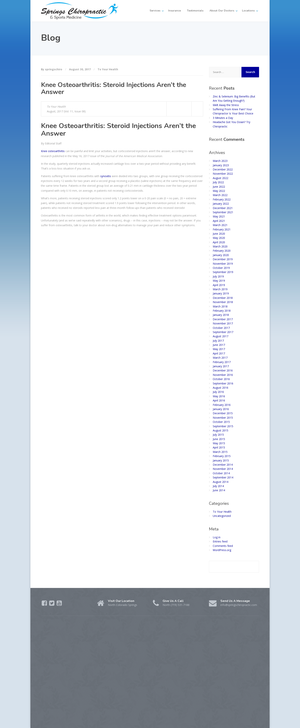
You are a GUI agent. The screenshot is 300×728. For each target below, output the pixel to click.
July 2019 (218, 276)
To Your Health (108, 69)
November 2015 (223, 417)
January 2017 (221, 366)
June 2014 (219, 490)
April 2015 (219, 447)
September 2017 (223, 332)
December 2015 (223, 413)
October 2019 (221, 268)
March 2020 (220, 246)
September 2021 (223, 212)
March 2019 (220, 289)
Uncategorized (222, 516)
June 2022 (219, 186)
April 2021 (219, 221)
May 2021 (219, 216)
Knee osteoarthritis (53, 151)
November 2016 (223, 375)
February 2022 (222, 199)
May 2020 (219, 238)
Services (155, 10)
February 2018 (222, 310)
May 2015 (219, 443)
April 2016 (219, 400)
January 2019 (221, 293)
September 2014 (223, 477)
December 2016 (223, 370)
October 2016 (221, 379)
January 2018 (221, 315)
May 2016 (219, 396)
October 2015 (221, 422)
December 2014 (223, 464)
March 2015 (220, 452)
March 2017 (220, 357)
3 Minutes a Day (223, 118)
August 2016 (220, 387)
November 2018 (223, 302)
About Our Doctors (222, 10)
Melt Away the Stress (226, 105)
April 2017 (219, 353)
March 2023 (220, 161)
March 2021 (220, 225)
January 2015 (221, 460)
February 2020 (222, 250)
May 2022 (219, 191)
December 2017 (223, 319)
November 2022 (223, 173)
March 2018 (220, 306)
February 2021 (222, 229)
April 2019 (219, 285)
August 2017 (220, 336)
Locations (248, 10)
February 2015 (222, 456)
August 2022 (220, 178)
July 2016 (218, 392)
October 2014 (221, 473)
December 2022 (223, 169)
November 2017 (223, 323)
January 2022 (221, 203)
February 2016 (222, 405)
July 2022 (218, 182)
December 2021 (223, 208)
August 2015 (220, 430)
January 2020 (221, 255)
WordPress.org (222, 550)
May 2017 (219, 349)
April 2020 (219, 242)
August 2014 (220, 482)
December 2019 (223, 259)
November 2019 (223, 263)
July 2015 (218, 434)
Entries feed (220, 541)
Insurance (174, 10)
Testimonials (195, 10)
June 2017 (219, 345)
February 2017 (222, 362)
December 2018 (223, 298)
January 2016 (221, 409)
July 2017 (218, 340)
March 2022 (220, 195)
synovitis (105, 176)
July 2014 (218, 486)
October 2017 (221, 328)
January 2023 (221, 165)
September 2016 (223, 383)
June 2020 (219, 233)
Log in (216, 537)
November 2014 (223, 469)
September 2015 (223, 426)
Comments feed (223, 546)
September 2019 (223, 272)
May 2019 (219, 280)
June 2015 (219, 439)
